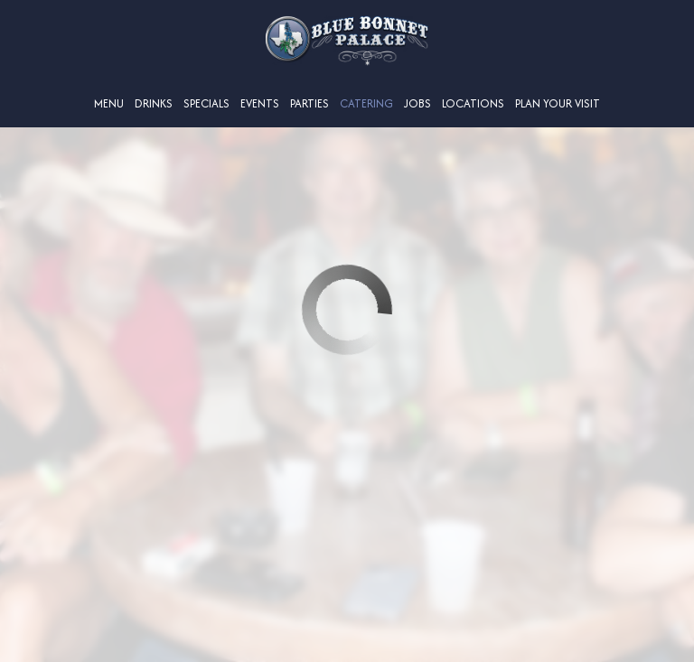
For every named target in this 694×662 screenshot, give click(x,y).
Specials (206, 103)
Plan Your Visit (557, 103)
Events (259, 103)
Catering (366, 103)
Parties (309, 103)
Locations (473, 103)
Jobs (417, 103)
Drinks (154, 103)
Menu (109, 103)
